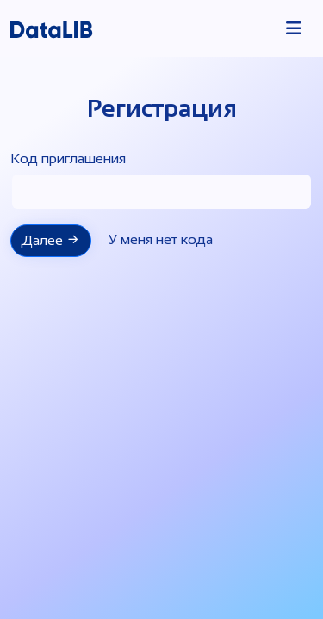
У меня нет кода (161, 239)
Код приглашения (68, 158)
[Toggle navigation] (294, 28)
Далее (51, 240)
